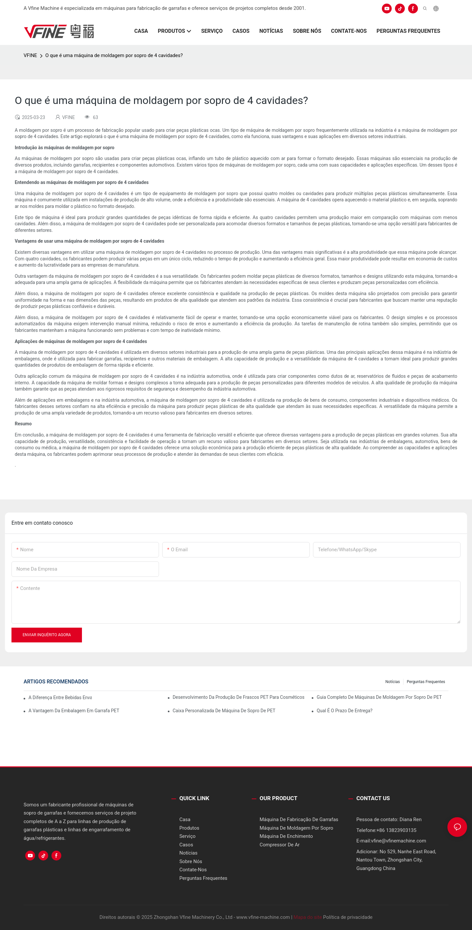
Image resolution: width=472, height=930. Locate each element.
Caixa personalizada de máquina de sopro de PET (224, 710)
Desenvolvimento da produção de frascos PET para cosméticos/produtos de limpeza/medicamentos (239, 697)
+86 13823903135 (397, 830)
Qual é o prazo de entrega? (344, 710)
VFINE (30, 55)
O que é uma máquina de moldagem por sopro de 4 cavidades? (114, 55)
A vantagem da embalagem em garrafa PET (74, 710)
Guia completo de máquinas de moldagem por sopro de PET (379, 697)
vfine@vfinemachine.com (398, 841)
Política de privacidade (348, 917)
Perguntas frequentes (426, 681)
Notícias (392, 681)
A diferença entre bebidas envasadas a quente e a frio (60, 697)
